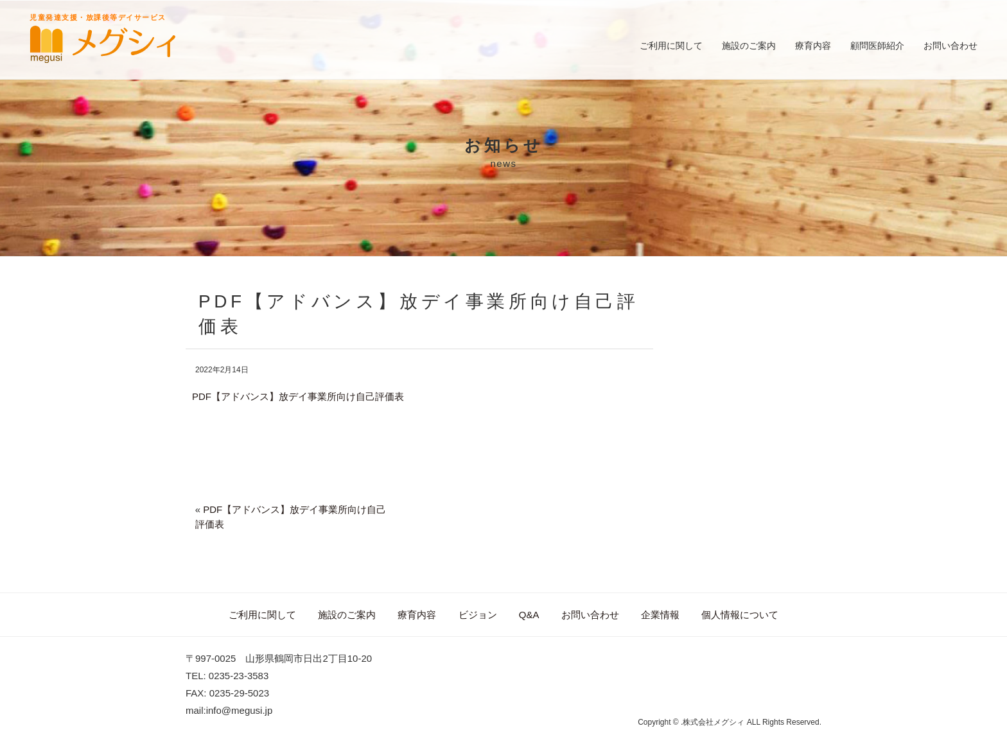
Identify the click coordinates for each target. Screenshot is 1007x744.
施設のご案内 (749, 45)
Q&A (529, 614)
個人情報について (739, 614)
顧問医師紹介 (877, 45)
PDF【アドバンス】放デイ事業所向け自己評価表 (298, 396)
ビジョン (478, 614)
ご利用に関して (671, 45)
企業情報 (660, 614)
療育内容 (813, 45)
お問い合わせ (950, 45)
